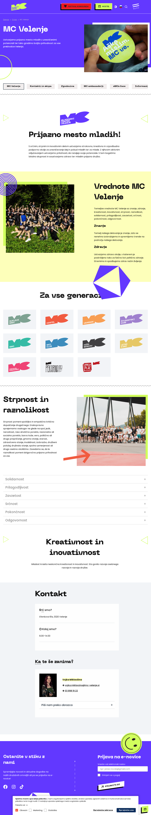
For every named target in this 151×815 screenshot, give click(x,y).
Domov (6, 20)
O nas (14, 19)
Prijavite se (112, 785)
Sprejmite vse (126, 810)
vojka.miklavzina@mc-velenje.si (82, 685)
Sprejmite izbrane (103, 810)
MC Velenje (24, 19)
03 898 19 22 (71, 690)
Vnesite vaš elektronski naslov (111, 764)
